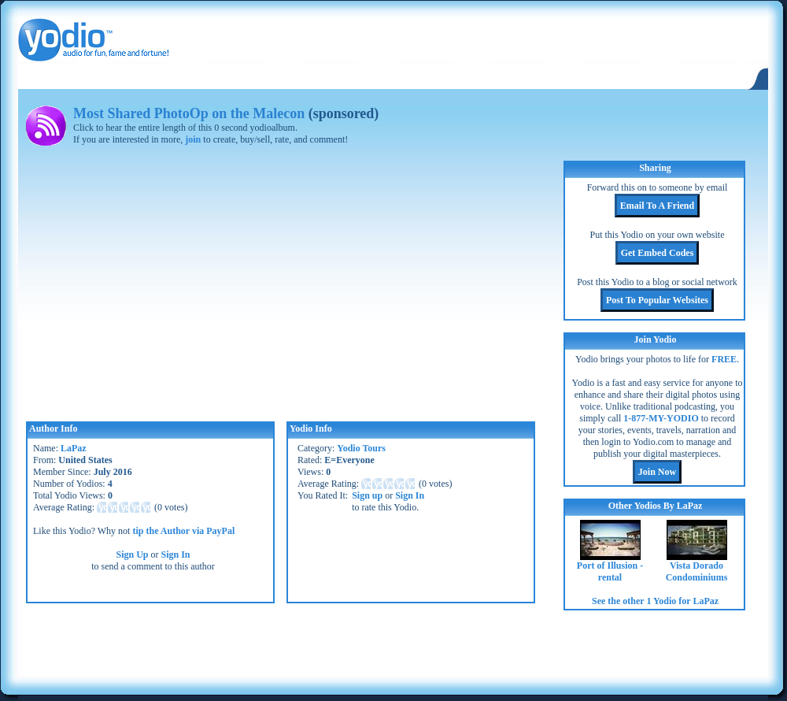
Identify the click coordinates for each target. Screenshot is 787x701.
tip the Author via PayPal (183, 530)
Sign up (367, 495)
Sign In (175, 554)
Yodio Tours (361, 448)
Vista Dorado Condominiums (697, 571)
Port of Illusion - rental (610, 571)
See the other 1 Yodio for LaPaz (655, 600)
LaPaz (74, 448)
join (193, 139)
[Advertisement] (200, 645)
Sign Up (132, 554)
